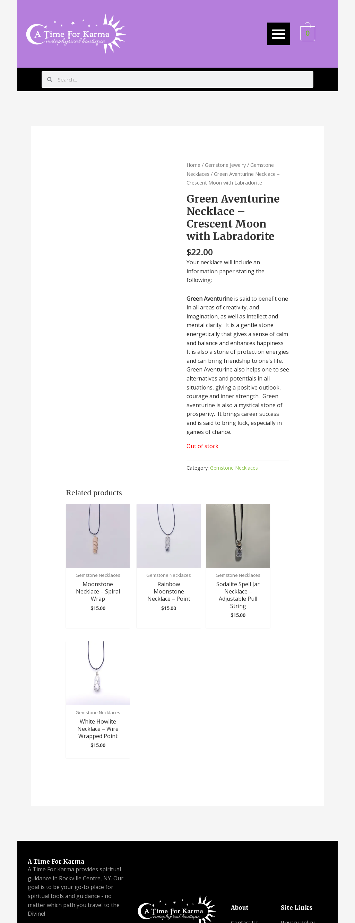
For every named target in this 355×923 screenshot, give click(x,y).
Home (194, 164)
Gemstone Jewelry (226, 164)
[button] (278, 34)
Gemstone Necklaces (234, 467)
